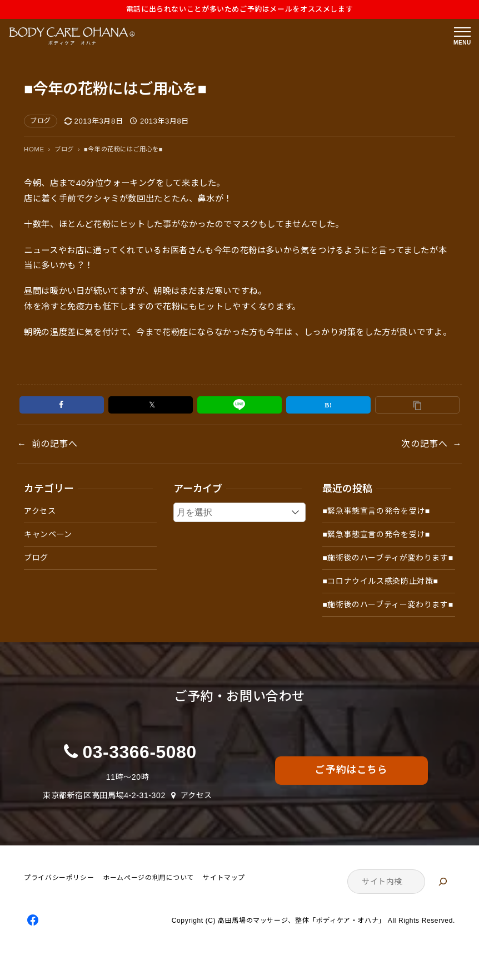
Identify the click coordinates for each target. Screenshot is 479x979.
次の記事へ (424, 444)
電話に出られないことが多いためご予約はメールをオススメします (239, 9)
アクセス (40, 510)
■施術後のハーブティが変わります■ (387, 557)
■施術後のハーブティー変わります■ (387, 604)
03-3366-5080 (140, 752)
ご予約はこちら (351, 769)
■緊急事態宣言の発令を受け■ (376, 510)
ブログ (40, 121)
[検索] (443, 881)
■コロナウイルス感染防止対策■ (380, 581)
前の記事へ (55, 444)
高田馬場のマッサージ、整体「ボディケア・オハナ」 (302, 921)
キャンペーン (48, 534)
